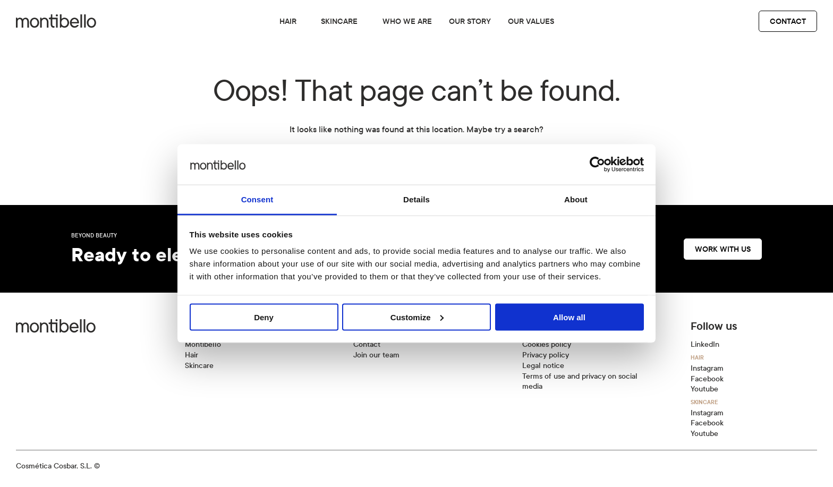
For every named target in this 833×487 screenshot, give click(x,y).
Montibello (203, 344)
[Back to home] (56, 21)
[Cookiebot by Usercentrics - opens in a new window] (597, 164)
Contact (788, 21)
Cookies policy (546, 344)
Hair (287, 21)
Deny (264, 316)
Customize (417, 316)
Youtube (704, 389)
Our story (470, 21)
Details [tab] (416, 199)
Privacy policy (545, 355)
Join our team (376, 355)
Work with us (723, 249)
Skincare (339, 21)
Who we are (407, 21)
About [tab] (576, 199)
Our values (531, 21)
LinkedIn (705, 344)
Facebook (707, 378)
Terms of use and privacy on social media (580, 381)
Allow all (569, 316)
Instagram (707, 368)
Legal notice (543, 365)
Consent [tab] (257, 199)
